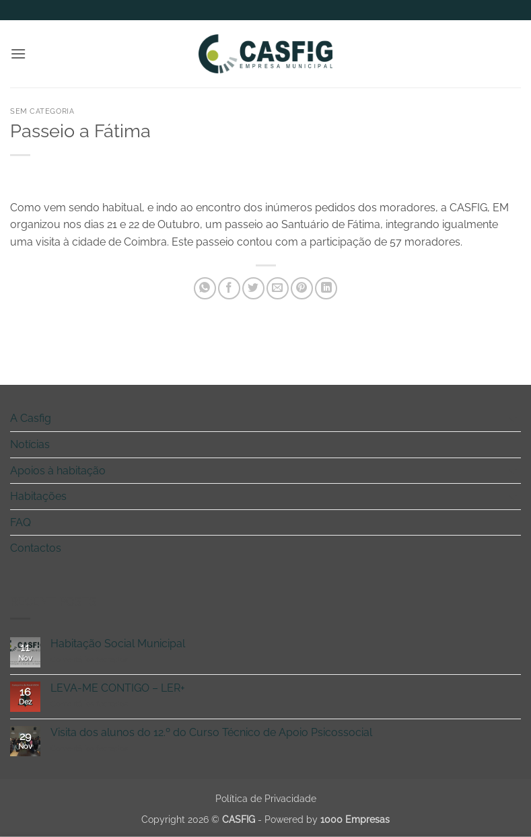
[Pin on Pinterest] (302, 288)
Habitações (38, 496)
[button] (18, 53)
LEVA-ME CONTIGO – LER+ (117, 688)
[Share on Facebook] (229, 288)
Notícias (30, 444)
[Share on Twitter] (253, 288)
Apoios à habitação (58, 470)
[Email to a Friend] (278, 288)
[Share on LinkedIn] (326, 288)
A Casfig (30, 418)
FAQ (20, 522)
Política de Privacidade (265, 798)
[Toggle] (513, 418)
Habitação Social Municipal (117, 643)
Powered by (327, 819)
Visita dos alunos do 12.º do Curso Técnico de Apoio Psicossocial (211, 732)
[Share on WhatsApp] (205, 288)
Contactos (35, 548)
